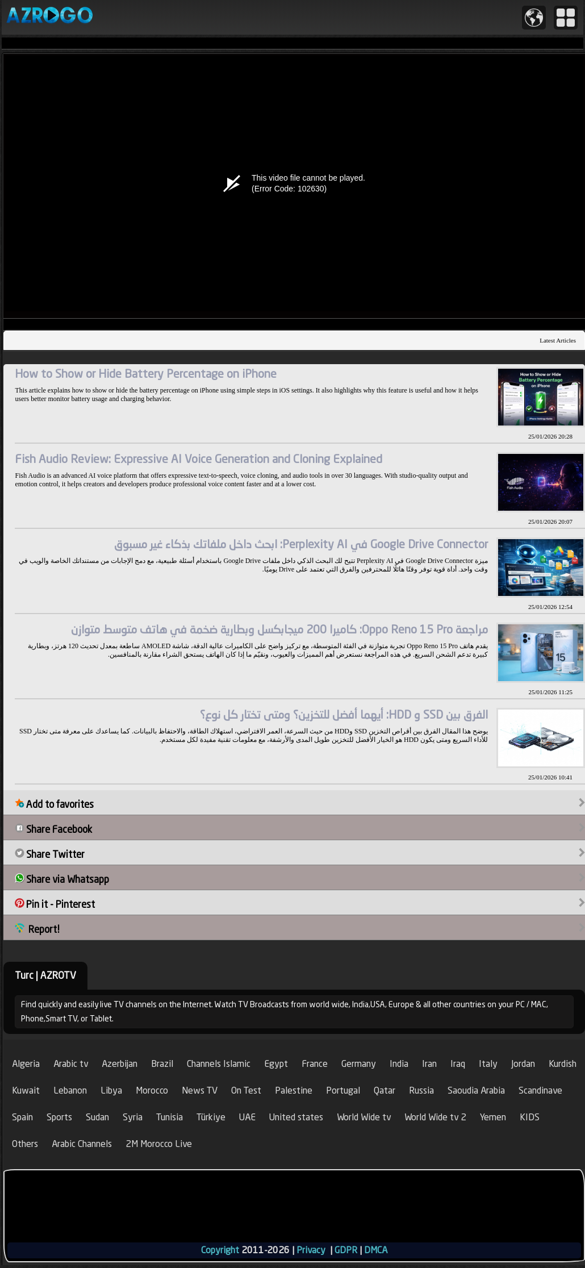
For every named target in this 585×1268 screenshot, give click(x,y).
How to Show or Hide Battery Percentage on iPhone (146, 373)
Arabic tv (70, 1064)
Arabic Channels (82, 1144)
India (399, 1064)
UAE (247, 1117)
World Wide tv (364, 1117)
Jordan (523, 1064)
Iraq (457, 1064)
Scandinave (540, 1090)
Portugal (343, 1090)
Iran (429, 1064)
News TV (200, 1090)
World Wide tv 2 (435, 1117)
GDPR (346, 1250)
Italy (488, 1064)
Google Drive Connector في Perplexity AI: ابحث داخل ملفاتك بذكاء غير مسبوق (301, 544)
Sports (59, 1117)
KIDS (530, 1117)
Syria (133, 1117)
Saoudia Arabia (476, 1090)
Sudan (97, 1117)
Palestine (293, 1090)
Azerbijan (119, 1064)
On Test (246, 1090)
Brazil (162, 1064)
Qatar (384, 1090)
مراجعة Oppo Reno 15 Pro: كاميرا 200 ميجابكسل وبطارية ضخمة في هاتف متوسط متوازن (279, 629)
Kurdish (562, 1064)
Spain (22, 1117)
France (315, 1064)
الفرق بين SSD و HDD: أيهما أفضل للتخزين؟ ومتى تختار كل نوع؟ (344, 714)
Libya (111, 1090)
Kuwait (26, 1090)
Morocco (152, 1090)
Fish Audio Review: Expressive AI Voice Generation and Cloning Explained (198, 459)
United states (296, 1117)
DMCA (375, 1250)
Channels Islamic (218, 1064)
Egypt (276, 1064)
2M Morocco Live (159, 1144)
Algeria (26, 1064)
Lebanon (70, 1090)
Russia (421, 1090)
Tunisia (169, 1117)
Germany (358, 1064)
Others (25, 1144)
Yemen (493, 1117)
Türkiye (211, 1117)
